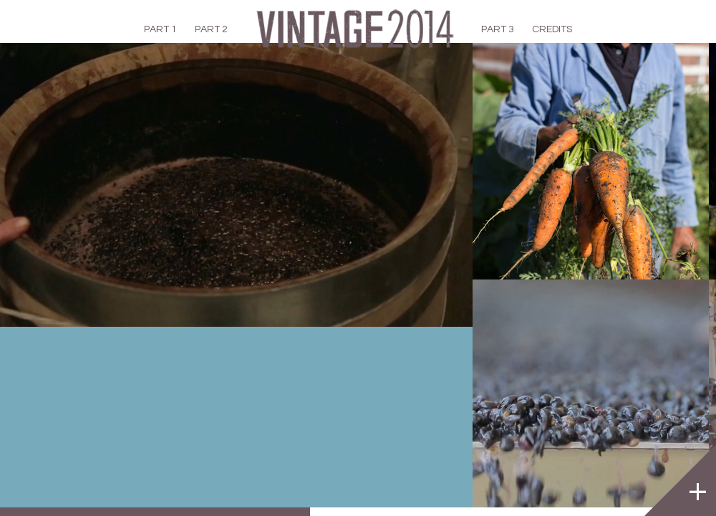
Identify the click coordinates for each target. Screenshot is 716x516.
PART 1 (160, 29)
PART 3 (497, 29)
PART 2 (211, 29)
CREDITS (552, 29)
